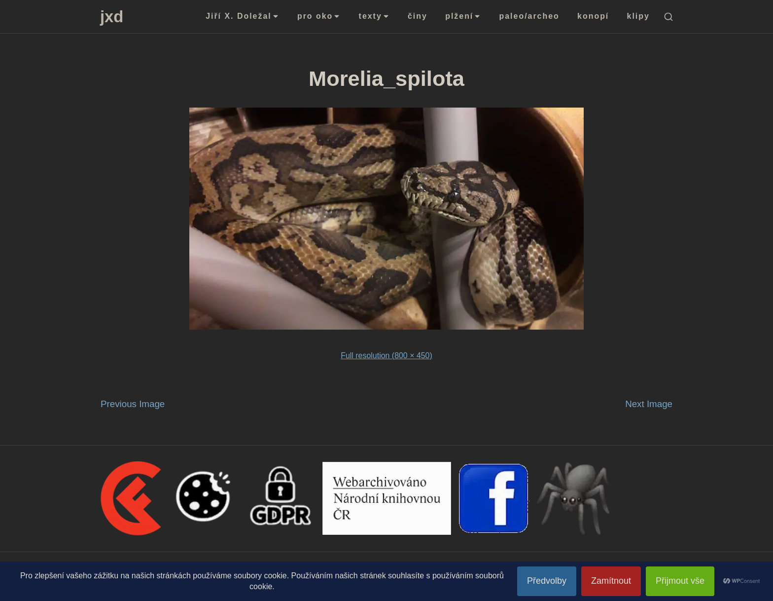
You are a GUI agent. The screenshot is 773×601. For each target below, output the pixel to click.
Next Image (648, 404)
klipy (638, 16)
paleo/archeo (529, 16)
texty (374, 16)
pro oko (319, 16)
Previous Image (133, 404)
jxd (111, 16)
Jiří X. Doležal (243, 16)
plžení (463, 16)
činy (417, 16)
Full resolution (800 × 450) (386, 355)
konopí (593, 16)
